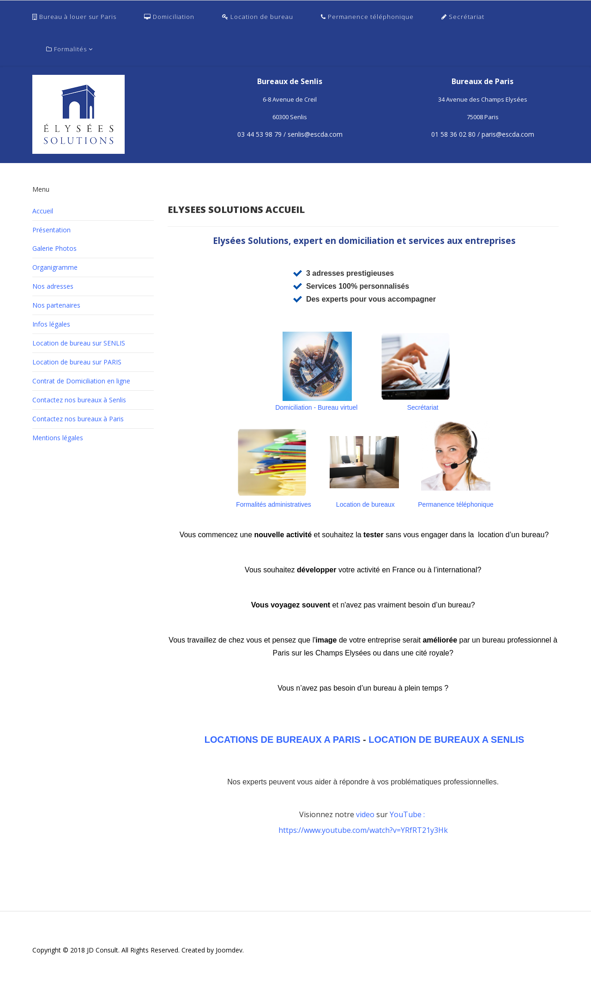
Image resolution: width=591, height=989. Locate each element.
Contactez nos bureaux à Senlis (79, 399)
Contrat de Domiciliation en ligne (81, 380)
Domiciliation (169, 16)
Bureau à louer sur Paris (74, 16)
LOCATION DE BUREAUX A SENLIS (446, 739)
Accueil (42, 210)
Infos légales (51, 324)
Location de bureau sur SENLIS (78, 343)
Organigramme (55, 267)
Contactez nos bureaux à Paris (78, 418)
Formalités (66, 49)
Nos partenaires (56, 305)
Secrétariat (462, 16)
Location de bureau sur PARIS (76, 362)
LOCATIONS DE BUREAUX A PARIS (282, 739)
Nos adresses (52, 286)
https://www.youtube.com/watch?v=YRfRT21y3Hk (363, 830)
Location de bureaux (365, 504)
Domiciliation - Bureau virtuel (317, 407)
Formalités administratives (273, 504)
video (366, 814)
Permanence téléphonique (367, 16)
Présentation (51, 229)
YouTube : (408, 814)
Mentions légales (57, 437)
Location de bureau (257, 16)
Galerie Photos (54, 248)
